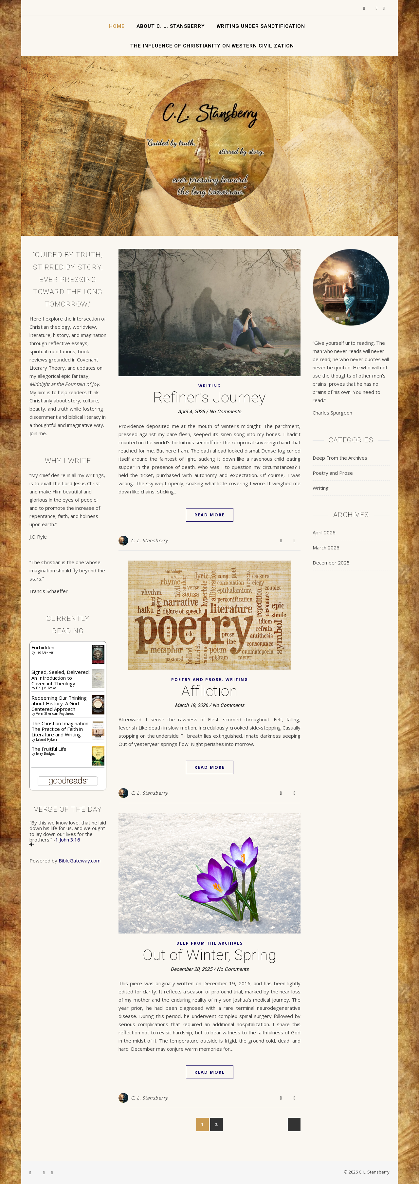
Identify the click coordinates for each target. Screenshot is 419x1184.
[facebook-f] (364, 8)
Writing (209, 386)
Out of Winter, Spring (210, 955)
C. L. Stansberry (149, 540)
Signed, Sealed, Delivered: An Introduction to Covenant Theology (60, 678)
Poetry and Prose (196, 679)
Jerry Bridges (45, 753)
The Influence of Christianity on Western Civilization (212, 46)
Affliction (209, 691)
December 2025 (331, 562)
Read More (209, 515)
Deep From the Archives (209, 943)
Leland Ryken (46, 739)
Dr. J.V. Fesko (46, 688)
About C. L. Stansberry (171, 26)
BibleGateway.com (79, 860)
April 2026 (324, 532)
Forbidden (42, 647)
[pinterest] (384, 8)
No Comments (225, 412)
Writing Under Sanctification (261, 26)
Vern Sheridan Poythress (55, 713)
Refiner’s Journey (209, 397)
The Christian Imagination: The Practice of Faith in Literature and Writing (60, 729)
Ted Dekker (44, 652)
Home (117, 26)
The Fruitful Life (48, 749)
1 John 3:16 (67, 839)
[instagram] (377, 8)
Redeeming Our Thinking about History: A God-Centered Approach (59, 703)
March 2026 (326, 547)
